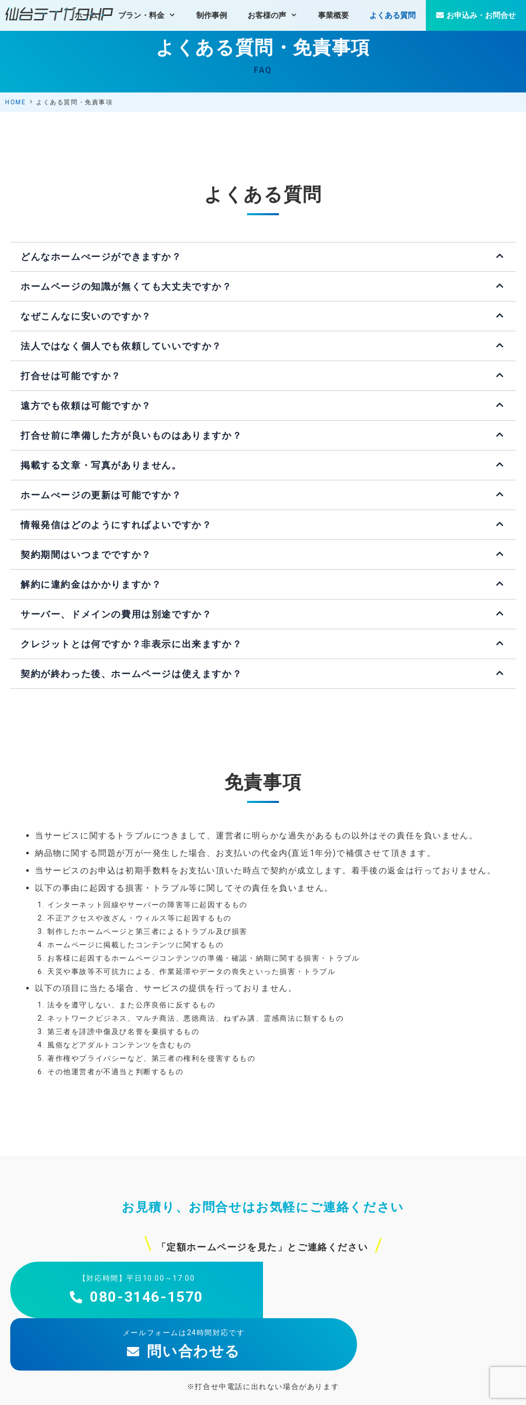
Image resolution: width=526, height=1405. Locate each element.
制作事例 (211, 15)
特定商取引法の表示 (449, 1388)
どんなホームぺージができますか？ (101, 256)
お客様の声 (278, 15)
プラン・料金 (152, 15)
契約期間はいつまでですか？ (86, 554)
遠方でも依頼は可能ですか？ (86, 405)
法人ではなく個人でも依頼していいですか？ (121, 346)
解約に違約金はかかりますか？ (91, 584)
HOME (15, 102)
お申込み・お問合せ (476, 15)
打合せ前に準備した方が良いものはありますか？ (131, 435)
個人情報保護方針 (383, 1388)
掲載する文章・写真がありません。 (101, 465)
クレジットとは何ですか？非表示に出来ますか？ (131, 644)
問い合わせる (389, 1296)
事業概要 (333, 15)
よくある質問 (392, 15)
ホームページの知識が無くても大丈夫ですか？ (126, 286)
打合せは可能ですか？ (71, 375)
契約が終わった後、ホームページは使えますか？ (131, 673)
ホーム (86, 15)
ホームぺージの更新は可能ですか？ (101, 495)
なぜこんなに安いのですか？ (86, 316)
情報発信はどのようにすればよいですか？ (116, 524)
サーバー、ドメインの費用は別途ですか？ (116, 614)
